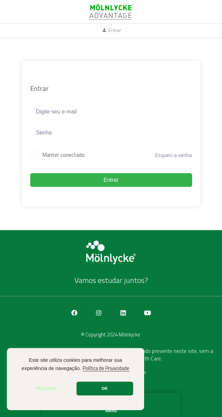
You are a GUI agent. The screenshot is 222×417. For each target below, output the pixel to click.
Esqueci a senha (173, 155)
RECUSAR (46, 388)
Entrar (111, 180)
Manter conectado (63, 155)
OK (105, 388)
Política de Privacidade (106, 368)
